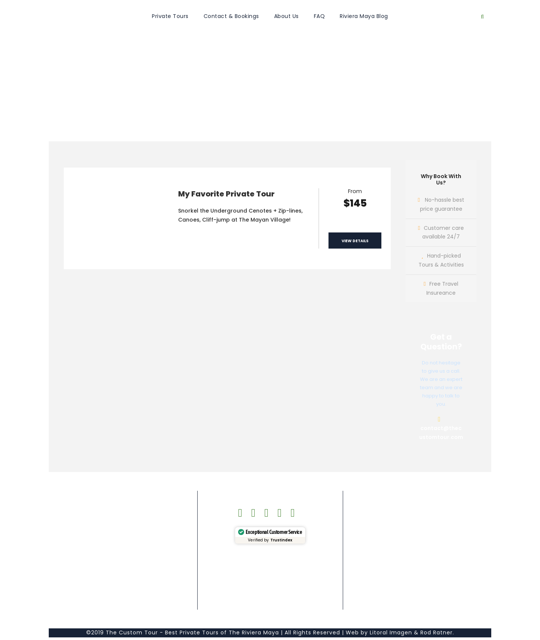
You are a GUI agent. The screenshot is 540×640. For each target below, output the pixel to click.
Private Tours (170, 16)
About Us (286, 16)
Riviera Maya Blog (364, 16)
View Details (355, 241)
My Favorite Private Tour (226, 194)
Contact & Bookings (231, 16)
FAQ (319, 16)
